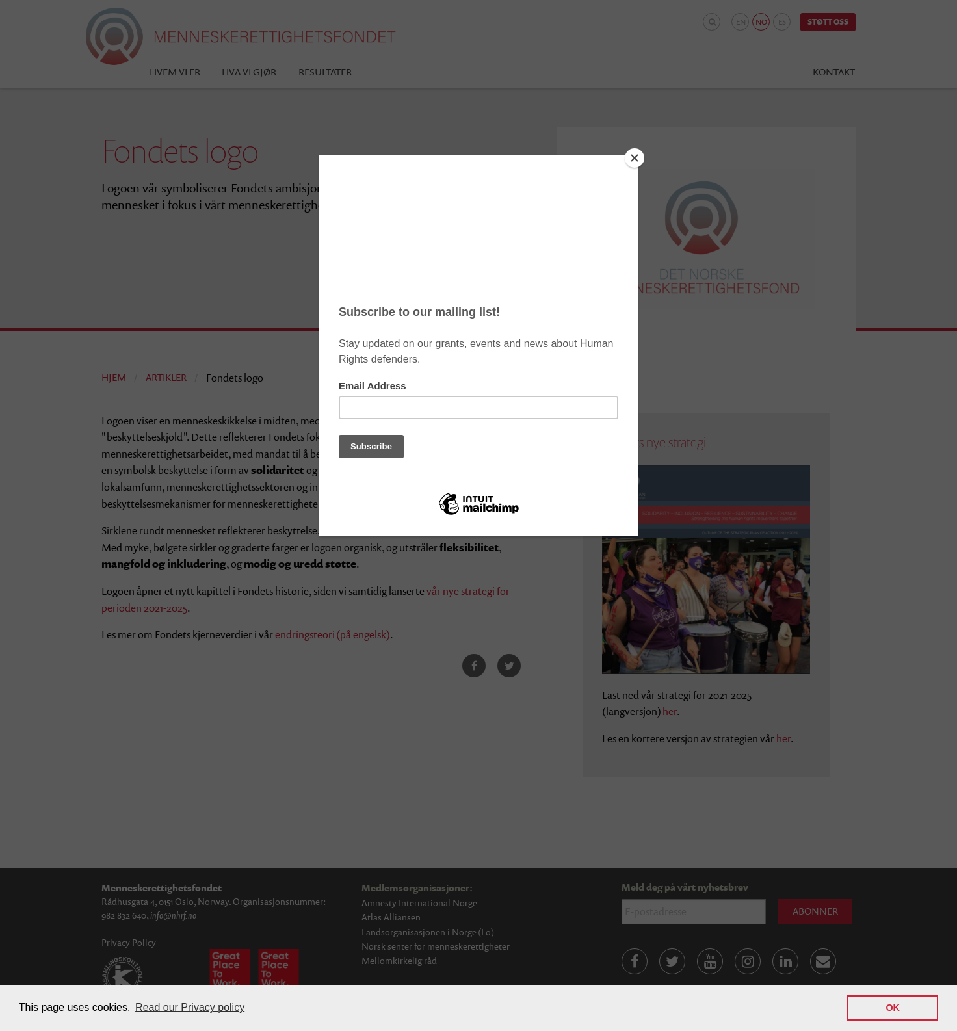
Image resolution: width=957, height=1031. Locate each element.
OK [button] (892, 1007)
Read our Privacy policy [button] (189, 1007)
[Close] (634, 158)
